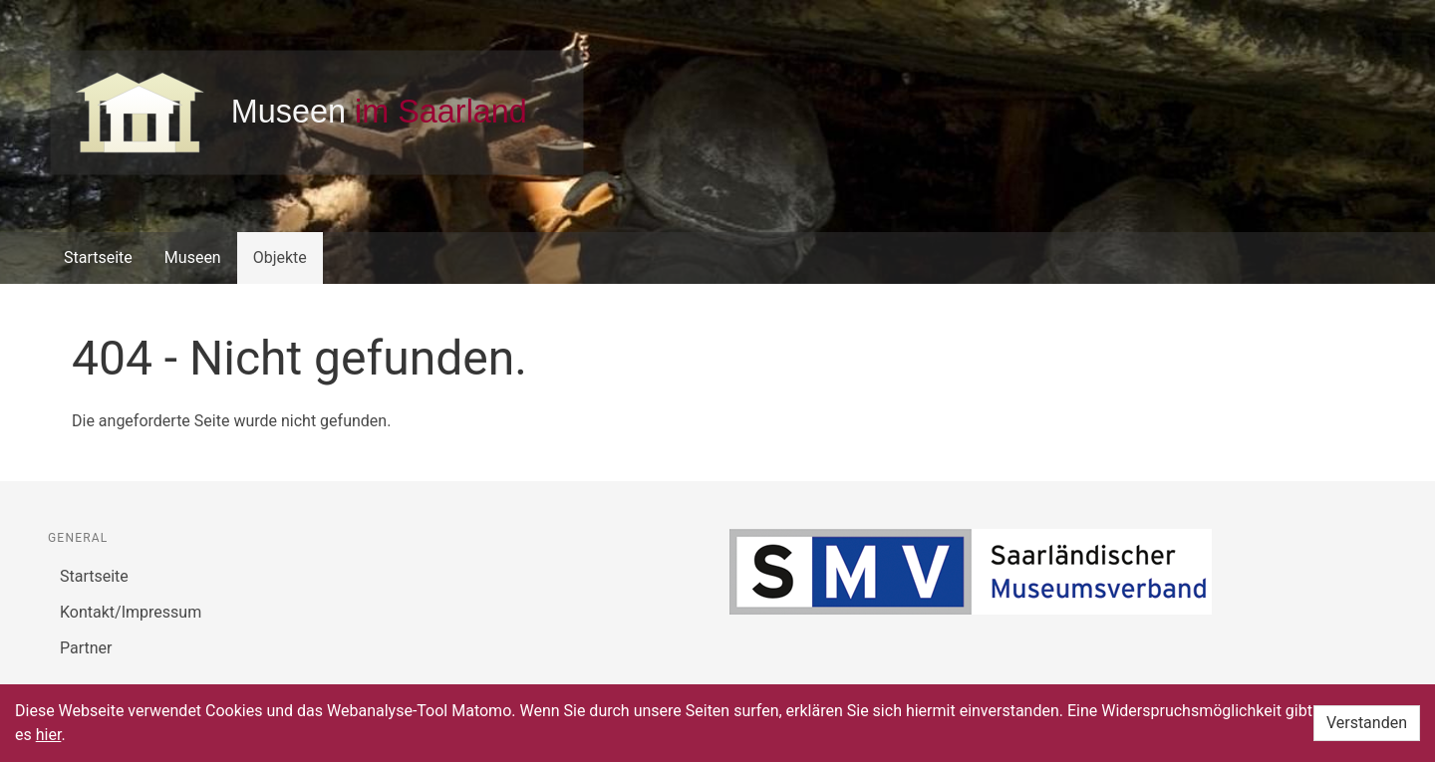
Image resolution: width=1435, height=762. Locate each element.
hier (49, 734)
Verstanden (1366, 722)
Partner (86, 647)
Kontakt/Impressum (130, 612)
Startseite (98, 257)
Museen (192, 257)
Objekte (280, 257)
